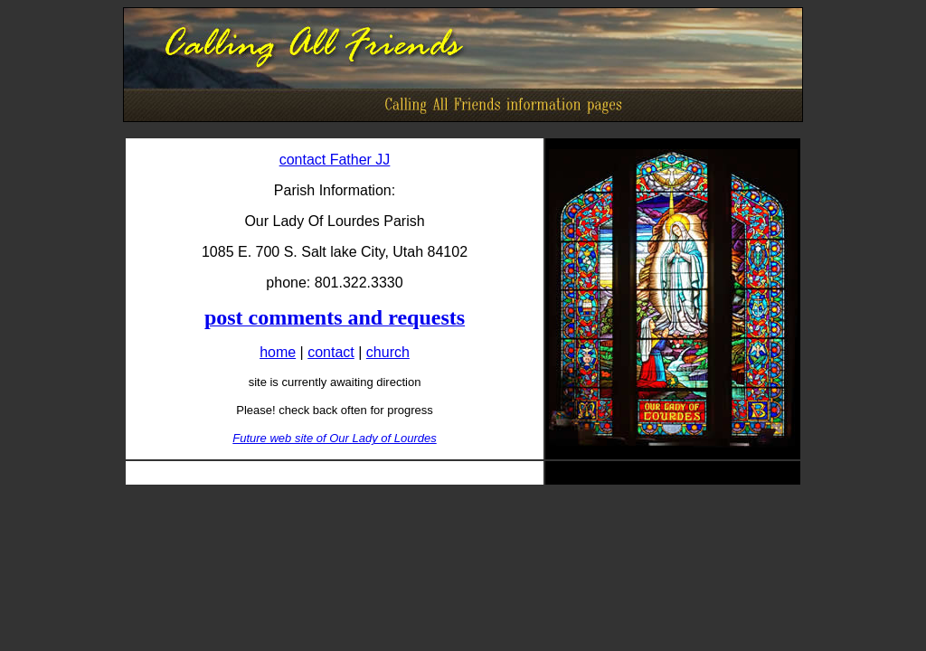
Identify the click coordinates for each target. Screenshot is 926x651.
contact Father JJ (335, 159)
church (388, 352)
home (278, 352)
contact (330, 352)
